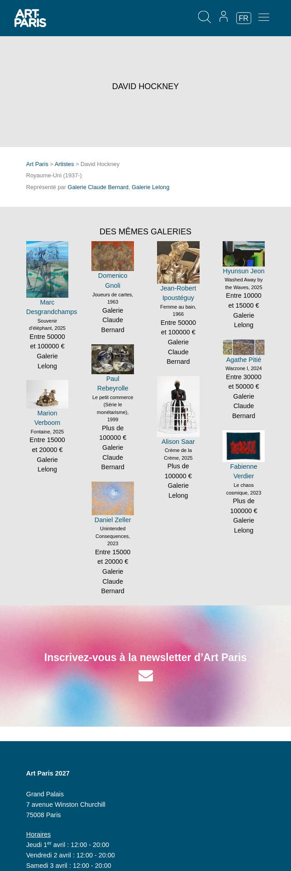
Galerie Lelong (150, 187)
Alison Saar (178, 441)
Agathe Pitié (244, 359)
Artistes (64, 164)
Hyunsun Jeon (244, 271)
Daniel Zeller (113, 520)
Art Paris (37, 164)
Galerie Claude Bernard (98, 187)
